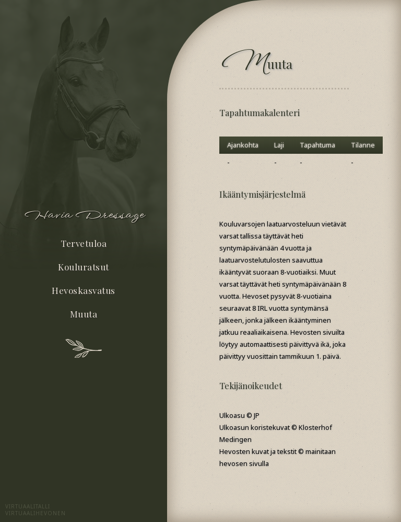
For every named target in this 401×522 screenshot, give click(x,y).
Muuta (84, 314)
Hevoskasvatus (83, 290)
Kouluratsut (83, 267)
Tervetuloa (84, 243)
